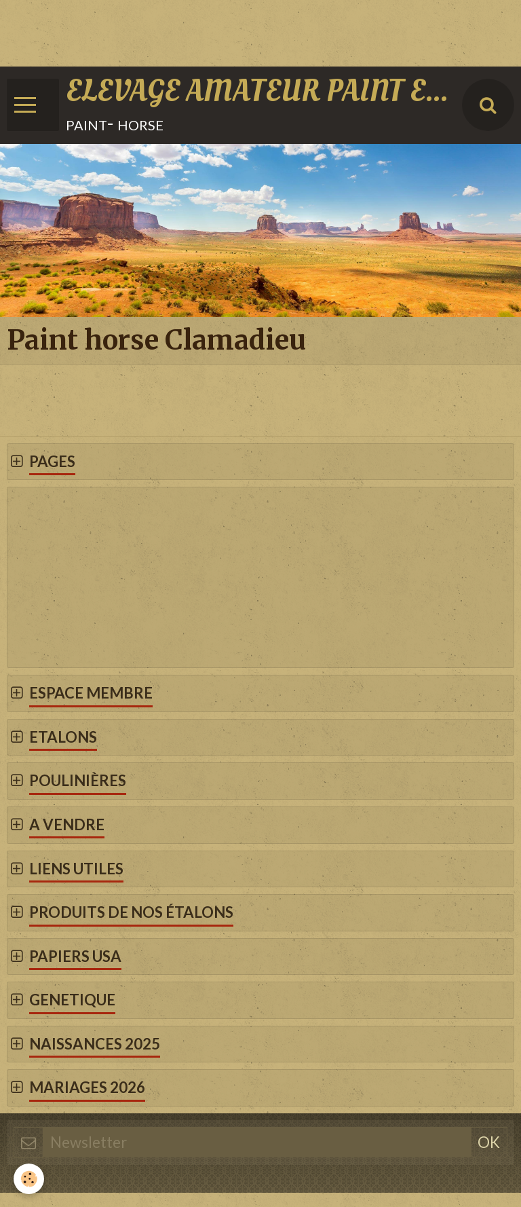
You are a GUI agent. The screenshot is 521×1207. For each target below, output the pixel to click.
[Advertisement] (247, 30)
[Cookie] (29, 1179)
